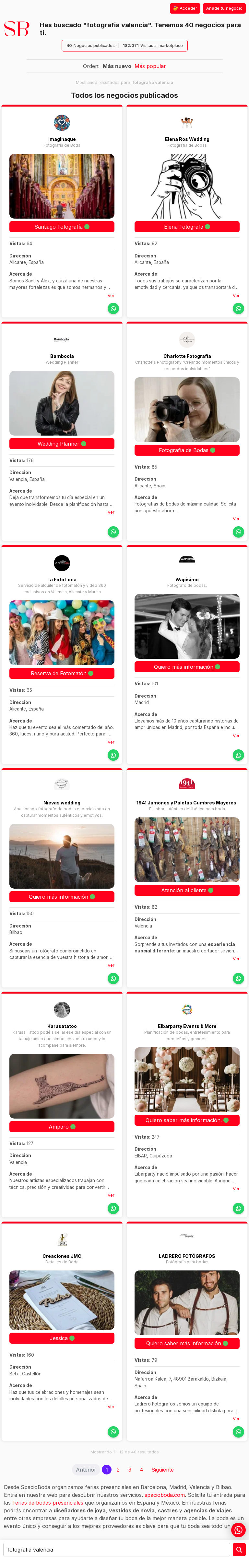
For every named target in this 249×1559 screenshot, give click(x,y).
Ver (111, 295)
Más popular (150, 66)
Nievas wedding (61, 802)
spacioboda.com (165, 1495)
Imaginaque (62, 139)
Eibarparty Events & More (187, 1026)
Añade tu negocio (224, 8)
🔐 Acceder (185, 8)
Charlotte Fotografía (187, 356)
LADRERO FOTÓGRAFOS (187, 1256)
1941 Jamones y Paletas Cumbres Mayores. (187, 802)
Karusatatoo (62, 1026)
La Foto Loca (62, 579)
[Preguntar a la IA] (239, 1549)
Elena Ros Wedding (187, 139)
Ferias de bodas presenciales (47, 1502)
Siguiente (162, 1469)
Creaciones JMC (61, 1256)
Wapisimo (187, 579)
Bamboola (62, 356)
